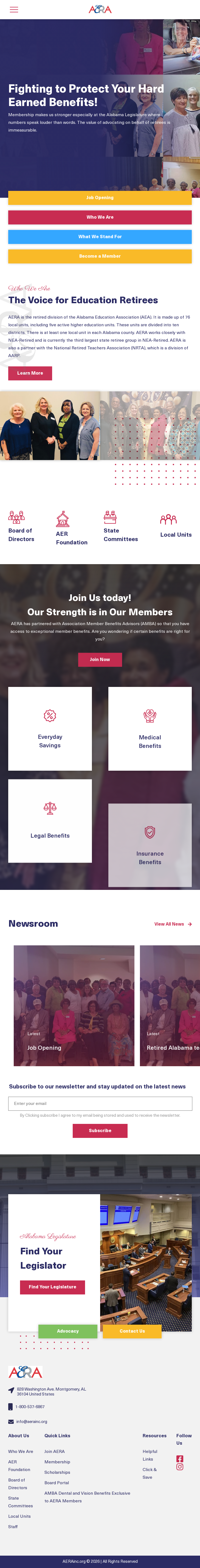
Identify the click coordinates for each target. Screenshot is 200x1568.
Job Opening (100, 198)
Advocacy (68, 1331)
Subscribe (100, 1131)
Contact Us (132, 1331)
